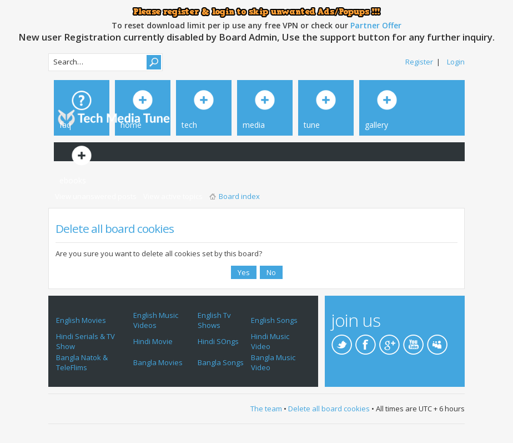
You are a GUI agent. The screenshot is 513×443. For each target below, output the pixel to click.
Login (456, 62)
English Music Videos (155, 320)
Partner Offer (375, 25)
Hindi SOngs (218, 341)
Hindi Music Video (270, 341)
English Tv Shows (214, 320)
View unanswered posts (96, 196)
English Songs (274, 320)
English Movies (81, 320)
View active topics (173, 196)
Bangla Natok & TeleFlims (82, 362)
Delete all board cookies (329, 409)
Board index (239, 196)
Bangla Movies (158, 362)
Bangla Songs (221, 362)
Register (419, 62)
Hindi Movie (153, 341)
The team (266, 409)
